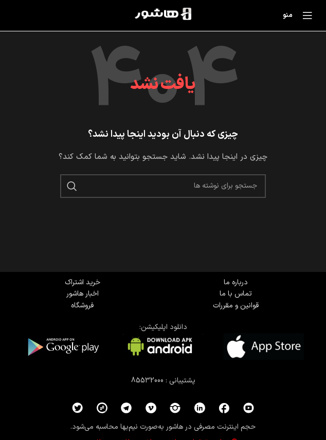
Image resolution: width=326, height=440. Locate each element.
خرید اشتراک (82, 282)
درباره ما (236, 282)
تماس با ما (236, 293)
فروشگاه (82, 305)
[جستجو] (163, 186)
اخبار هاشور (82, 293)
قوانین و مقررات (236, 305)
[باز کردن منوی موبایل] (300, 15)
